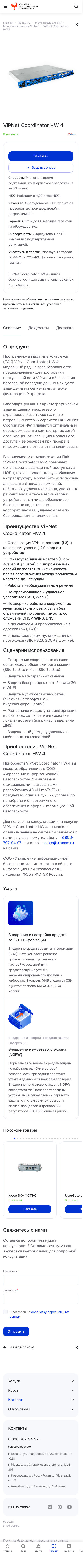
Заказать (41, 156)
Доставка (64, 328)
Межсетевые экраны (48, 22)
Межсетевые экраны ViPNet (21, 26)
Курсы (13, 1390)
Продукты (24, 22)
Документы (38, 328)
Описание (12, 328)
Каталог (15, 1400)
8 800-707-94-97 (23, 1439)
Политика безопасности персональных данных (35, 1540)
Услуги (14, 1381)
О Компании (19, 1409)
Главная (8, 22)
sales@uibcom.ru (59, 843)
